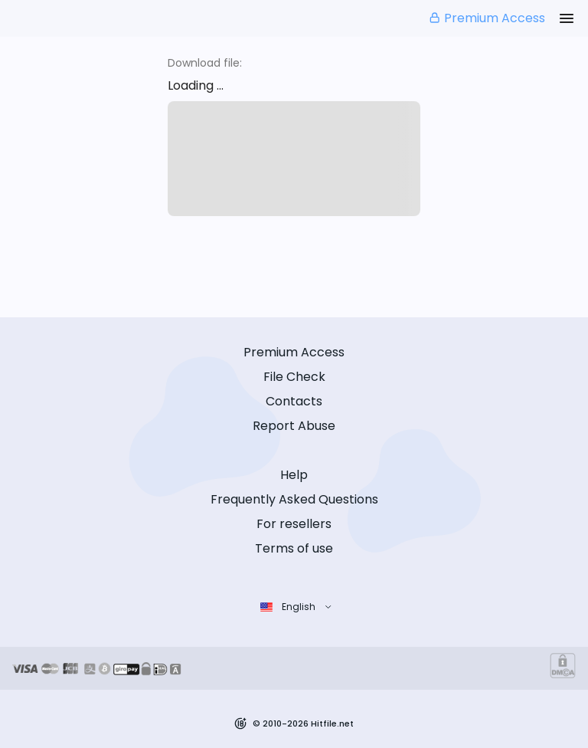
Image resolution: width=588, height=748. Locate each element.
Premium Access (486, 18)
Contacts (294, 401)
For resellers (294, 524)
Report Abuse (294, 426)
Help (294, 475)
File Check (294, 376)
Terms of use (294, 548)
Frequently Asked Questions (294, 499)
